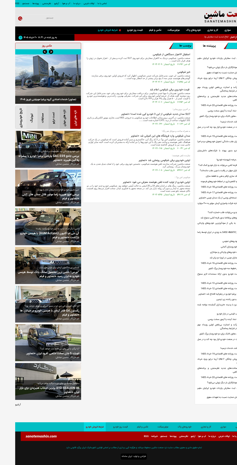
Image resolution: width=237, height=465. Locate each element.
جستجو (10, 3)
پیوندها (20, 3)
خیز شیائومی (168, 72)
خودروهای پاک (178, 30)
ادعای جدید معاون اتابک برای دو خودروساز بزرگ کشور (208, 116)
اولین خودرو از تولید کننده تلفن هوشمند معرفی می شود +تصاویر (141, 182)
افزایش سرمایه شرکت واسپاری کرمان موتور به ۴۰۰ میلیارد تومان (208, 205)
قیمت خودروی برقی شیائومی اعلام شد (155, 90)
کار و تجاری (197, 30)
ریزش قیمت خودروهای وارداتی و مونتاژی (213, 252)
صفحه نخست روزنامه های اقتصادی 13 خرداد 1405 (209, 283)
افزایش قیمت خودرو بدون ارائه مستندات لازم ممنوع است (208, 275)
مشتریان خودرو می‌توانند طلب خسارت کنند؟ (212, 212)
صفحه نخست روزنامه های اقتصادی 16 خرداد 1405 (209, 263)
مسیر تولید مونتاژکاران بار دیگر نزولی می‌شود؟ (212, 67)
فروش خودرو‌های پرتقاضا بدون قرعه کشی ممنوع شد (208, 218)
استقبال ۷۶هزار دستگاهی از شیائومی (156, 54)
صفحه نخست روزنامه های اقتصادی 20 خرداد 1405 (209, 105)
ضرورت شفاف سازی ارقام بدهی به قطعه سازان (211, 176)
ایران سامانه (111, 456)
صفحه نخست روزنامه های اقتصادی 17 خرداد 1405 (209, 192)
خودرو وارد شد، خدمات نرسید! (218, 122)
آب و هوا (51, 3)
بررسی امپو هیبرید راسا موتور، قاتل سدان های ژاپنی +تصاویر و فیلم (35, 197)
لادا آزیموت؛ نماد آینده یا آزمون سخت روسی (212, 111)
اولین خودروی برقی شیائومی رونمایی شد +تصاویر (149, 160)
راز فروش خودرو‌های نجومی (219, 241)
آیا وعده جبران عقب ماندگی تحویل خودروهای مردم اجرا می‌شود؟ (208, 143)
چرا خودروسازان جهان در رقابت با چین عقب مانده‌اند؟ (208, 170)
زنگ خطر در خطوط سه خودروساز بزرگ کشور (212, 268)
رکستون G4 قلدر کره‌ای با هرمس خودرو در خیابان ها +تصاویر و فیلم (34, 313)
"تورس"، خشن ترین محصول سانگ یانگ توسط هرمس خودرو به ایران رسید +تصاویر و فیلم (33, 274)
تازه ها (218, 46)
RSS (2, 3)
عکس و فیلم (140, 30)
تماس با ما (86, 3)
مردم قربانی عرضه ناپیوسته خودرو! (216, 160)
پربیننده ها (194, 45)
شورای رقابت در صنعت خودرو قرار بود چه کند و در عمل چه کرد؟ (208, 128)
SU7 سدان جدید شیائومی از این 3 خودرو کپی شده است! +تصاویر (140, 114)
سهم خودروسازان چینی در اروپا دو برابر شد (213, 258)
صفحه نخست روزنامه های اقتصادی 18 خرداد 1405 (209, 187)
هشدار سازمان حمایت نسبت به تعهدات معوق (212, 73)
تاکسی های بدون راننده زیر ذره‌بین (216, 299)
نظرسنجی (31, 3)
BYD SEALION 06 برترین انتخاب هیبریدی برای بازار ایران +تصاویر (34, 390)
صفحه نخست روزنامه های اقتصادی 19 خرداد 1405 (209, 136)
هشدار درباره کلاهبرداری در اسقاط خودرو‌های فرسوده (209, 181)
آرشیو (41, 3)
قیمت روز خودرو (120, 30)
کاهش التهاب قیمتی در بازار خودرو (217, 314)
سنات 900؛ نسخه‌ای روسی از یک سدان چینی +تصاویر (208, 198)
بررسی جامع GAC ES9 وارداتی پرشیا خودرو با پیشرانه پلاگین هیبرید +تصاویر (33, 158)
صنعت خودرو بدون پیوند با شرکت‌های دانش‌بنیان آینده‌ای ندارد (208, 152)
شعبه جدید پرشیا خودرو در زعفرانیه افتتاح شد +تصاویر (207, 294)
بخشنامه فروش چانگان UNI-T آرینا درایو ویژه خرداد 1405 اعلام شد (208, 80)
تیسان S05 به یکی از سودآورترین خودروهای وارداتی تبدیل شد (208, 225)
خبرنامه (139, 436)
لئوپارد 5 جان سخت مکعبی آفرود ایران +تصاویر (37, 354)
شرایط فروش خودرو (94, 30)
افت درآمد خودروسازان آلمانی (219, 247)
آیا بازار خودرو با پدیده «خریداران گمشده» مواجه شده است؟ (208, 306)
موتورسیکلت (158, 30)
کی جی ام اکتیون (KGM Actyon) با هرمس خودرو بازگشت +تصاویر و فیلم (34, 235)
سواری (212, 30)
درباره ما (61, 3)
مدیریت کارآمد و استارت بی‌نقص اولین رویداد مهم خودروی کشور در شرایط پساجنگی (208, 89)
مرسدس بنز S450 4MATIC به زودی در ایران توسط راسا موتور (208, 234)
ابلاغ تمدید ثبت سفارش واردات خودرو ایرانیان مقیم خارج (208, 60)
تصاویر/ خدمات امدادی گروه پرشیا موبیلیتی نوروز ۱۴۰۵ (33, 99)
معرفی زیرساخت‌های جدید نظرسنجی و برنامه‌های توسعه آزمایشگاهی (208, 98)
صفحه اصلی (228, 30)
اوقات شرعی (73, 3)
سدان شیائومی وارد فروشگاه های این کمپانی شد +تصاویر (145, 136)
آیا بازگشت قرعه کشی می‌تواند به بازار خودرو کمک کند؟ (207, 165)
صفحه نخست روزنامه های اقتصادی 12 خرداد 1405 (209, 288)
